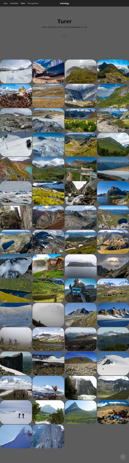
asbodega (64, 3)
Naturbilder (14, 3)
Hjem (6, 3)
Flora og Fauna (33, 3)
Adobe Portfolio (68, 456)
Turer (23, 3)
